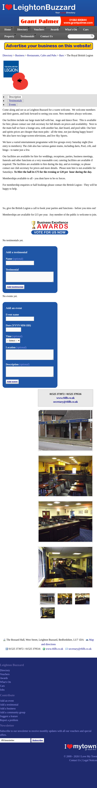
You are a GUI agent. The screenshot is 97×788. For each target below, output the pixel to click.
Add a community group (12, 712)
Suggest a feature (9, 716)
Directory (22, 29)
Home (7, 29)
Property (9, 36)
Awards (54, 29)
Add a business (8, 708)
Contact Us (47, 36)
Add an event (7, 700)
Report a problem (9, 720)
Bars (61, 55)
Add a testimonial (9, 704)
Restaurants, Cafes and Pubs (41, 55)
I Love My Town (88, 756)
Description (15, 96)
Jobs (2, 689)
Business (19, 55)
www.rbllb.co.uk (65, 398)
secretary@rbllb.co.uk (65, 401)
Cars (85, 29)
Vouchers (39, 29)
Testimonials (27, 36)
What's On (71, 29)
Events (12, 104)
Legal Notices (90, 760)
